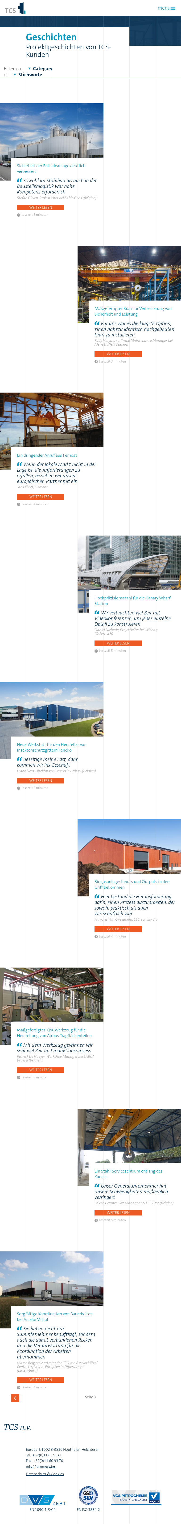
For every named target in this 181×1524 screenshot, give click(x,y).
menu (164, 8)
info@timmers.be (40, 1466)
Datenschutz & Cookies (45, 1473)
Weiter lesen (40, 207)
